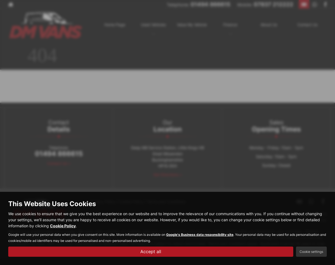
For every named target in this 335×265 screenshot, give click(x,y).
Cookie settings (311, 252)
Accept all (150, 251)
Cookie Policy (63, 225)
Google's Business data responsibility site (199, 235)
